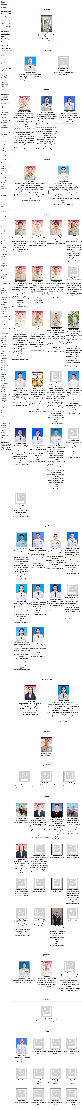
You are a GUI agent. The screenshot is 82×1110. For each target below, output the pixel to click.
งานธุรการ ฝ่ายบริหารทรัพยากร (4, 353)
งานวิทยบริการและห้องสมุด (3, 161)
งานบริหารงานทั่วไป (4, 303)
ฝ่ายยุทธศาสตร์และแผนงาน (4, 226)
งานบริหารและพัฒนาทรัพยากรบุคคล (4, 310)
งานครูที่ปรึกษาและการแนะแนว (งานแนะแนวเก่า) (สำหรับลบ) (4, 399)
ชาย (3, 20)
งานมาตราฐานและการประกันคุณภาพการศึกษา (4, 267)
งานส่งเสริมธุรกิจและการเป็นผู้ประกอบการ (4, 277)
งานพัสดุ (4, 325)
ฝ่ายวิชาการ (5, 117)
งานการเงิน (5, 316)
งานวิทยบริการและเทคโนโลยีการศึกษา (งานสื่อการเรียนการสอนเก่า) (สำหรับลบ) (4, 183)
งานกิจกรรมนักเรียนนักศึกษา (4, 367)
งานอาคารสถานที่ (4, 329)
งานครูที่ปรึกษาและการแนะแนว (4, 425)
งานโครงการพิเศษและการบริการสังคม (4, 418)
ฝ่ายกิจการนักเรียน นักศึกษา (4, 360)
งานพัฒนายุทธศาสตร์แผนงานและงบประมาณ (4, 234)
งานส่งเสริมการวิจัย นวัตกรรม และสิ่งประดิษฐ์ (4, 257)
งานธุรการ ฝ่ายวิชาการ (4, 211)
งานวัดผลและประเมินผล (4, 155)
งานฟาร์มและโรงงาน (4, 284)
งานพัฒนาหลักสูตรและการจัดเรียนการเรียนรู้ (4, 148)
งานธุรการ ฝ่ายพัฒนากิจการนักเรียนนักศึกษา (4, 376)
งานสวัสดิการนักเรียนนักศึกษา (3, 410)
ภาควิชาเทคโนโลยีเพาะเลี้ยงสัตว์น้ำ (4, 194)
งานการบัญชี (3, 321)
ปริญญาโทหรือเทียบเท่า (4, 55)
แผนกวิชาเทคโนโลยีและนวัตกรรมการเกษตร (4, 218)
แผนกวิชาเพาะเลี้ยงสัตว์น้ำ (4, 128)
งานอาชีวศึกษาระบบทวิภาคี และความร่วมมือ (4, 170)
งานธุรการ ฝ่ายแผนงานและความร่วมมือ (4, 291)
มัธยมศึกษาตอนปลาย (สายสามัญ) (4, 84)
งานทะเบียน (5, 333)
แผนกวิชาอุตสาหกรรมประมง (4, 135)
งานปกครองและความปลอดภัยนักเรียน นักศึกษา (4, 387)
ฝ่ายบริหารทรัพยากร (4, 298)
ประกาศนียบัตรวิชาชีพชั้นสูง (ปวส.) (4, 77)
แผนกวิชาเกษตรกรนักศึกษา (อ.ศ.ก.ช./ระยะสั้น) (4, 203)
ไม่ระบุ (3, 89)
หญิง (3, 23)
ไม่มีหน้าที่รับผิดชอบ (4, 431)
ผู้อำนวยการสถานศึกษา (4, 113)
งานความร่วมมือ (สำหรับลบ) (4, 249)
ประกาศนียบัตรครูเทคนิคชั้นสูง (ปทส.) (4, 63)
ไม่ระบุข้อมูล (5, 17)
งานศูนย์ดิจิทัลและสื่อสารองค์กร (4, 242)
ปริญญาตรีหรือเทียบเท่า (4, 69)
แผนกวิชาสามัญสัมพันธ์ (4, 121)
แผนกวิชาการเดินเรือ (4, 141)
